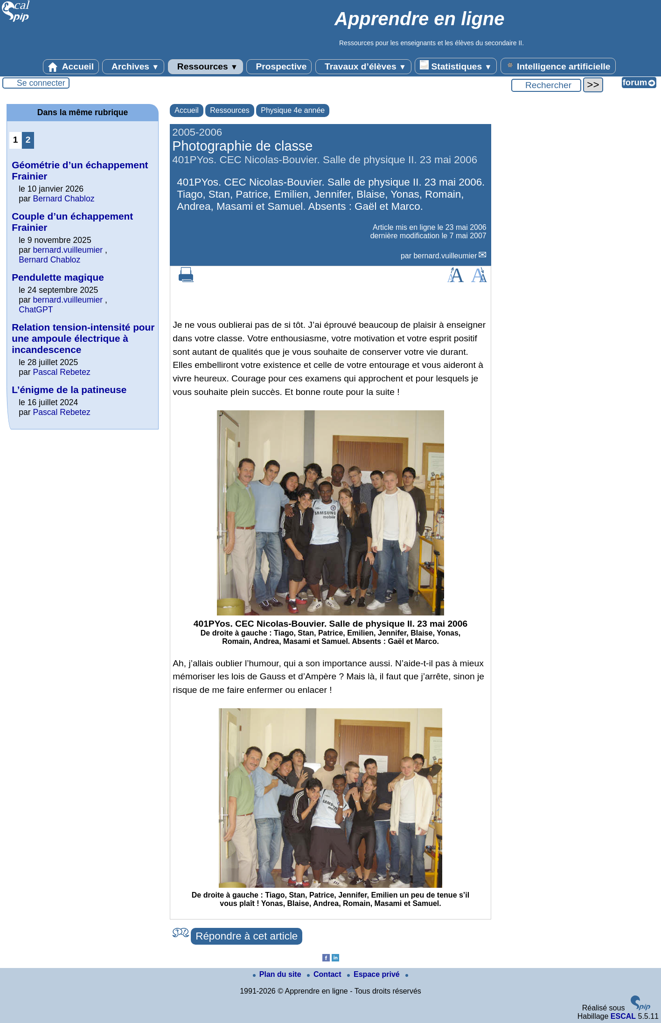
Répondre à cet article (246, 936)
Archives (133, 67)
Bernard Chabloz (64, 198)
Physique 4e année (293, 110)
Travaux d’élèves (363, 67)
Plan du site (278, 974)
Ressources (205, 67)
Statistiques (456, 65)
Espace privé (374, 974)
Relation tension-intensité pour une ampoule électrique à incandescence (83, 338)
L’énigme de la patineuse (69, 389)
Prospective (278, 67)
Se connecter (41, 83)
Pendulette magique (58, 277)
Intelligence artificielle (558, 65)
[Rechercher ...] (546, 85)
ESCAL (623, 1016)
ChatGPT (36, 309)
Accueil (71, 67)
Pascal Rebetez (61, 372)
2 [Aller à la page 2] (28, 140)
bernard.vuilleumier (445, 256)
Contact (325, 974)
